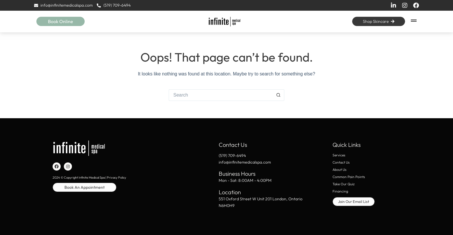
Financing (340, 191)
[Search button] (278, 95)
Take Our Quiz (343, 184)
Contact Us (341, 162)
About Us (339, 169)
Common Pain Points (349, 177)
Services (339, 155)
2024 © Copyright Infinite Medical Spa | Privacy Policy (89, 177)
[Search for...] (221, 95)
